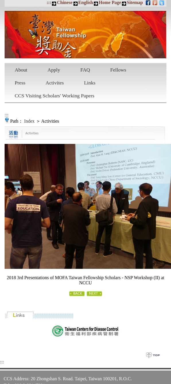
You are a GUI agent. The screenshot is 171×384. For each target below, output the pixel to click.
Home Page (110, 2)
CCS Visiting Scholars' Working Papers (54, 96)
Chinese (64, 2)
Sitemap (135, 2)
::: (48, 2)
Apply (54, 70)
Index (29, 121)
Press (20, 83)
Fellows (118, 70)
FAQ (85, 70)
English (85, 2)
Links (90, 83)
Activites (55, 83)
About (21, 70)
